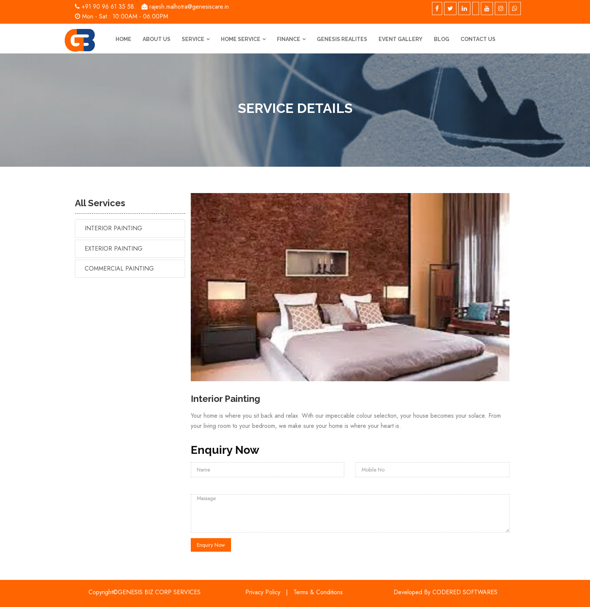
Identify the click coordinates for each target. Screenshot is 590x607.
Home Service (240, 39)
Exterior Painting (114, 248)
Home (123, 39)
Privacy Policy (262, 592)
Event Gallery (401, 39)
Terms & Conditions (318, 592)
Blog (441, 39)
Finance (288, 39)
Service (193, 39)
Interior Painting (113, 228)
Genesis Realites (342, 39)
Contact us (478, 39)
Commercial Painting (119, 268)
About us (156, 39)
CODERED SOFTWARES (464, 592)
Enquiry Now (211, 545)
